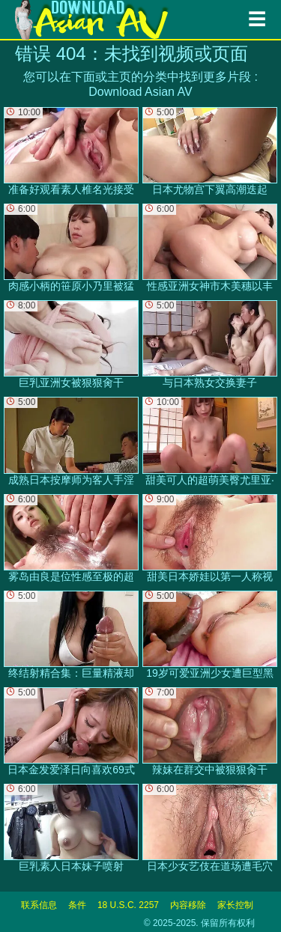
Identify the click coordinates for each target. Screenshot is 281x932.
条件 (77, 905)
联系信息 (39, 905)
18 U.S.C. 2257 (128, 905)
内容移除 (188, 905)
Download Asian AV (140, 91)
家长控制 (235, 905)
